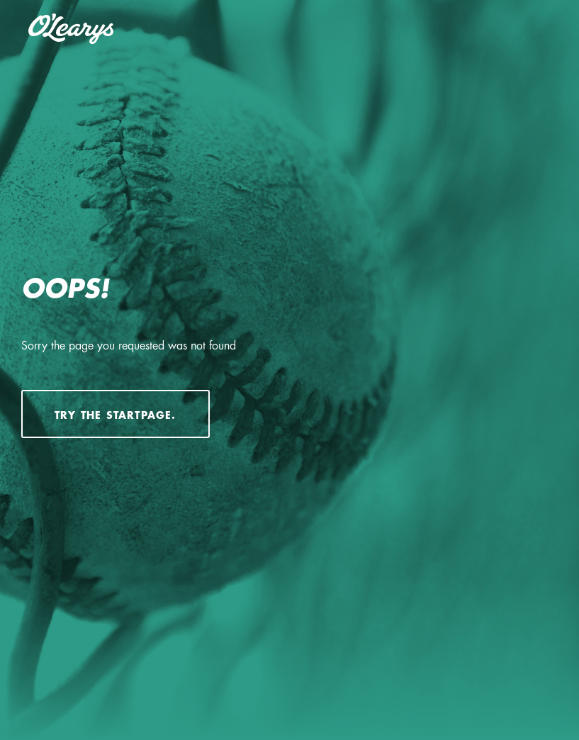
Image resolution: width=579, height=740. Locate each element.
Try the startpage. (115, 415)
